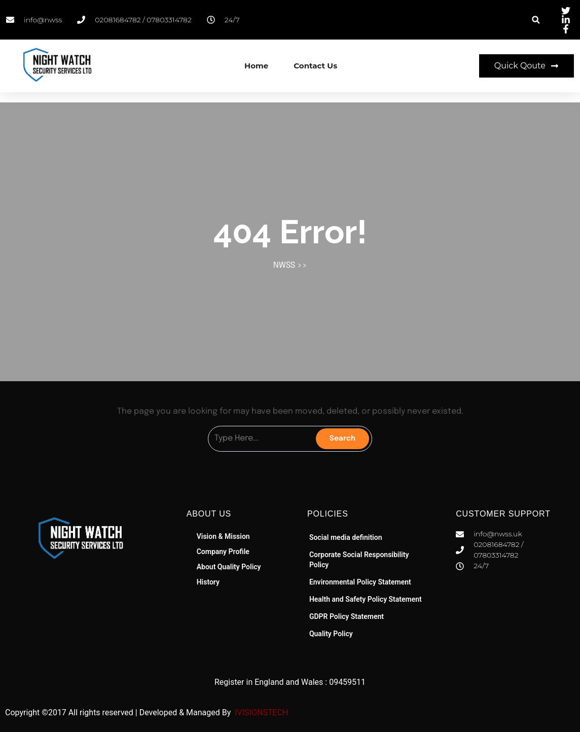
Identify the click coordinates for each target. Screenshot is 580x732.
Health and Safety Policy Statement (365, 599)
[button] (535, 20)
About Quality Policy (229, 567)
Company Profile (223, 551)
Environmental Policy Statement (360, 582)
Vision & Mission (223, 536)
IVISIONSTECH (260, 712)
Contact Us (315, 65)
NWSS (284, 265)
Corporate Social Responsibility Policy (359, 560)
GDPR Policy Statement (346, 616)
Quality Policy (331, 634)
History (208, 582)
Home (256, 65)
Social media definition (345, 537)
